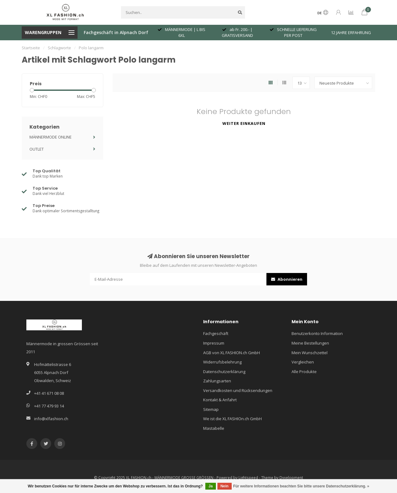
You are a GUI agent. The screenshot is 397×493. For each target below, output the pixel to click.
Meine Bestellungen (310, 343)
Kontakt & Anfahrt (220, 400)
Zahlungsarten (217, 381)
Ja (210, 486)
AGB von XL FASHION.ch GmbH (231, 352)
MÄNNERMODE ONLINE (50, 137)
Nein (225, 486)
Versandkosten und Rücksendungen (237, 390)
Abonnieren (286, 279)
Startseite (31, 48)
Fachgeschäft (215, 333)
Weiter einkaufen (243, 123)
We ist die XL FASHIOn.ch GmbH (232, 418)
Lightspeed (248, 477)
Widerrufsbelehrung (222, 362)
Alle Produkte (304, 371)
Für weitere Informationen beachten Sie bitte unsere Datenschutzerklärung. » (301, 486)
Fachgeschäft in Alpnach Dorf (116, 32)
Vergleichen (303, 362)
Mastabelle (213, 428)
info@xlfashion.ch (51, 418)
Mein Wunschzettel (310, 352)
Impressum (213, 343)
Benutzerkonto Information (317, 333)
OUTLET (36, 149)
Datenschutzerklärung (224, 371)
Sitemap (211, 409)
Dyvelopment (291, 477)
